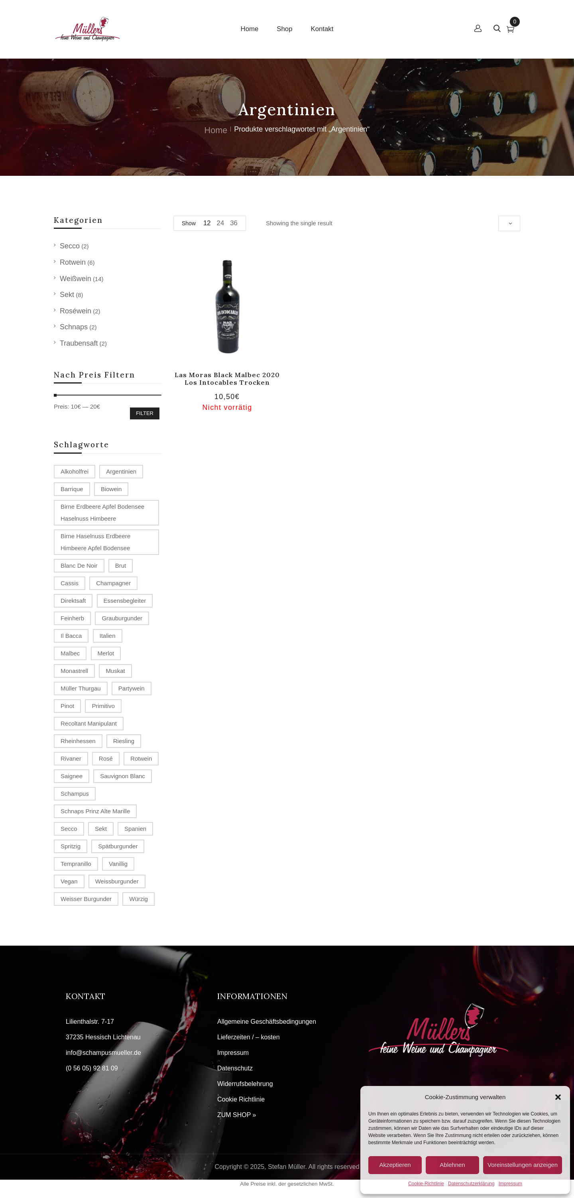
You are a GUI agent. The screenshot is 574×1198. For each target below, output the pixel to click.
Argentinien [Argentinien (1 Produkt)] (121, 471)
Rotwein (73, 262)
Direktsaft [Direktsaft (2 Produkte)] (73, 600)
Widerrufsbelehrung (245, 1083)
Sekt (67, 295)
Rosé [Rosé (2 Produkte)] (106, 758)
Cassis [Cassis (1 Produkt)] (70, 583)
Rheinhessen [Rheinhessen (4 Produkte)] (78, 741)
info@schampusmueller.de (103, 1052)
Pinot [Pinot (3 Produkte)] (67, 705)
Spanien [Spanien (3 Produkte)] (135, 828)
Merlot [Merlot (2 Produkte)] (106, 653)
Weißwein (75, 279)
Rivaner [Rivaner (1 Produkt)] (71, 758)
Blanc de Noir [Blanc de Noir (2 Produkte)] (79, 565)
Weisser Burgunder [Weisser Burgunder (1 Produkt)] (86, 898)
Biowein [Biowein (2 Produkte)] (111, 489)
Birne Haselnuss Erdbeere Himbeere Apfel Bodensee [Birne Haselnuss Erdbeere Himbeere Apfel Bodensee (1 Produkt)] (95, 542)
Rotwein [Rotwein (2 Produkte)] (141, 758)
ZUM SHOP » (236, 1114)
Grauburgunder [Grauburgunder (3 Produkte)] (122, 618)
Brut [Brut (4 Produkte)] (120, 565)
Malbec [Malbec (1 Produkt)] (70, 653)
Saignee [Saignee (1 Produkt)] (72, 776)
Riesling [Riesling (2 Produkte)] (123, 741)
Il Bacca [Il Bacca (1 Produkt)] (71, 635)
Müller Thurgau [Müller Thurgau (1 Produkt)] (81, 688)
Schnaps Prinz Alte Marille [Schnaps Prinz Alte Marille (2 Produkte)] (95, 811)
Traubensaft (79, 343)
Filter (144, 413)
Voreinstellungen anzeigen (523, 1164)
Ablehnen (452, 1164)
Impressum (510, 1183)
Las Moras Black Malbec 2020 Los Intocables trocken (227, 378)
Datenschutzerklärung (471, 1183)
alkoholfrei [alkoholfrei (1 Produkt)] (74, 471)
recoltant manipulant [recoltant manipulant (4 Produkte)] (89, 723)
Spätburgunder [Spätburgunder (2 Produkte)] (118, 846)
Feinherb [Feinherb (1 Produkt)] (72, 618)
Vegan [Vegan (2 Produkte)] (69, 881)
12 (207, 223)
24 (220, 223)
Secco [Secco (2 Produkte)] (69, 828)
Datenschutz (235, 1068)
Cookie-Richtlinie (426, 1183)
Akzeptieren (395, 1164)
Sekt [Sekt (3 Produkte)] (101, 828)
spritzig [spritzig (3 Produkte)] (71, 846)
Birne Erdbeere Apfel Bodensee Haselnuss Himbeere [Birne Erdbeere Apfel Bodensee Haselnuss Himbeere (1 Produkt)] (102, 512)
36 (234, 223)
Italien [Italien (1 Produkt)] (108, 635)
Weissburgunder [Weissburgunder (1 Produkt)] (117, 881)
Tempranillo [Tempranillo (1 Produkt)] (76, 863)
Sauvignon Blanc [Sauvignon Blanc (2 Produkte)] (122, 776)
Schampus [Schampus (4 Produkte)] (75, 793)
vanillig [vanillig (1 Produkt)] (118, 863)
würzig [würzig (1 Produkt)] (138, 898)
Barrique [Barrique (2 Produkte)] (72, 489)
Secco (70, 246)
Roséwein (75, 311)
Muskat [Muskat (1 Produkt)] (115, 670)
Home (216, 130)
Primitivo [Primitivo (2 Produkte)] (103, 705)
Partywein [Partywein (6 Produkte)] (131, 688)
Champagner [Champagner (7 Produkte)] (113, 583)
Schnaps (74, 327)
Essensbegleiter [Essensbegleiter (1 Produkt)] (125, 600)
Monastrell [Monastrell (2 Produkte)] (74, 670)
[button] (558, 1097)
